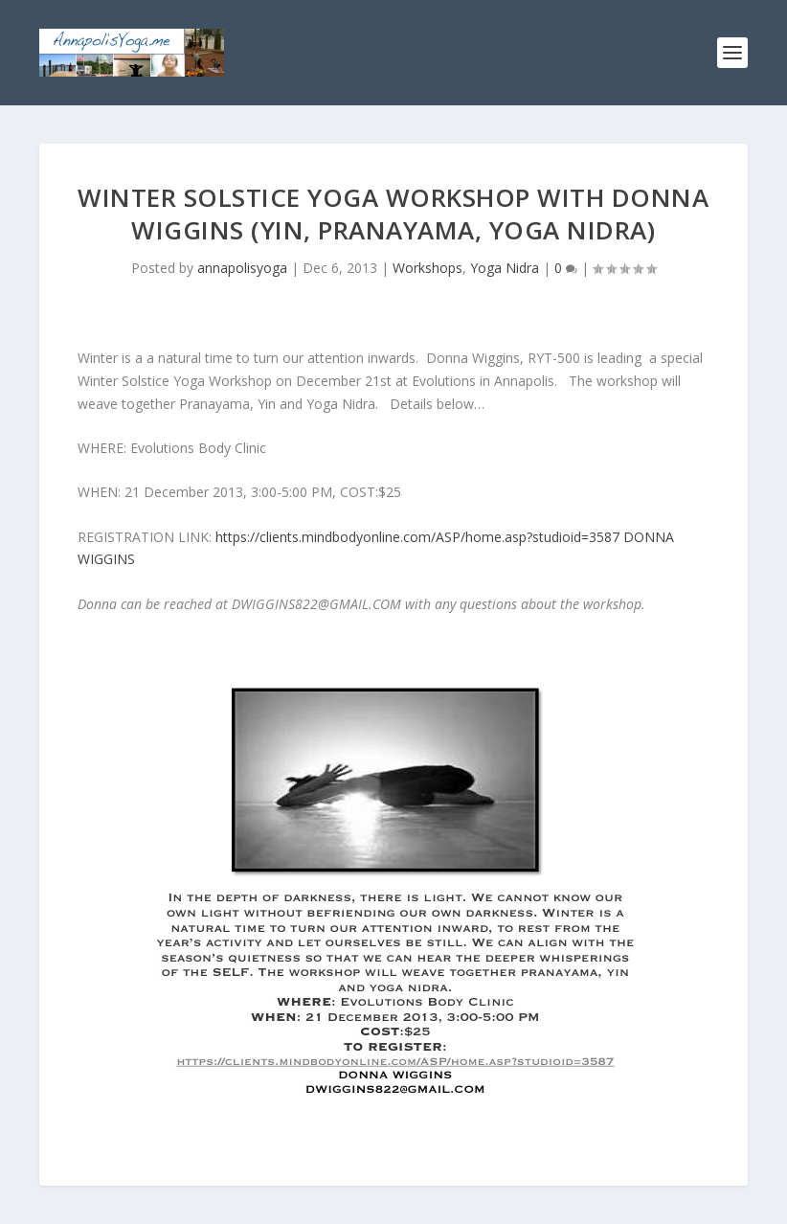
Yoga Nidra (504, 268)
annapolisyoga (242, 268)
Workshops (427, 268)
